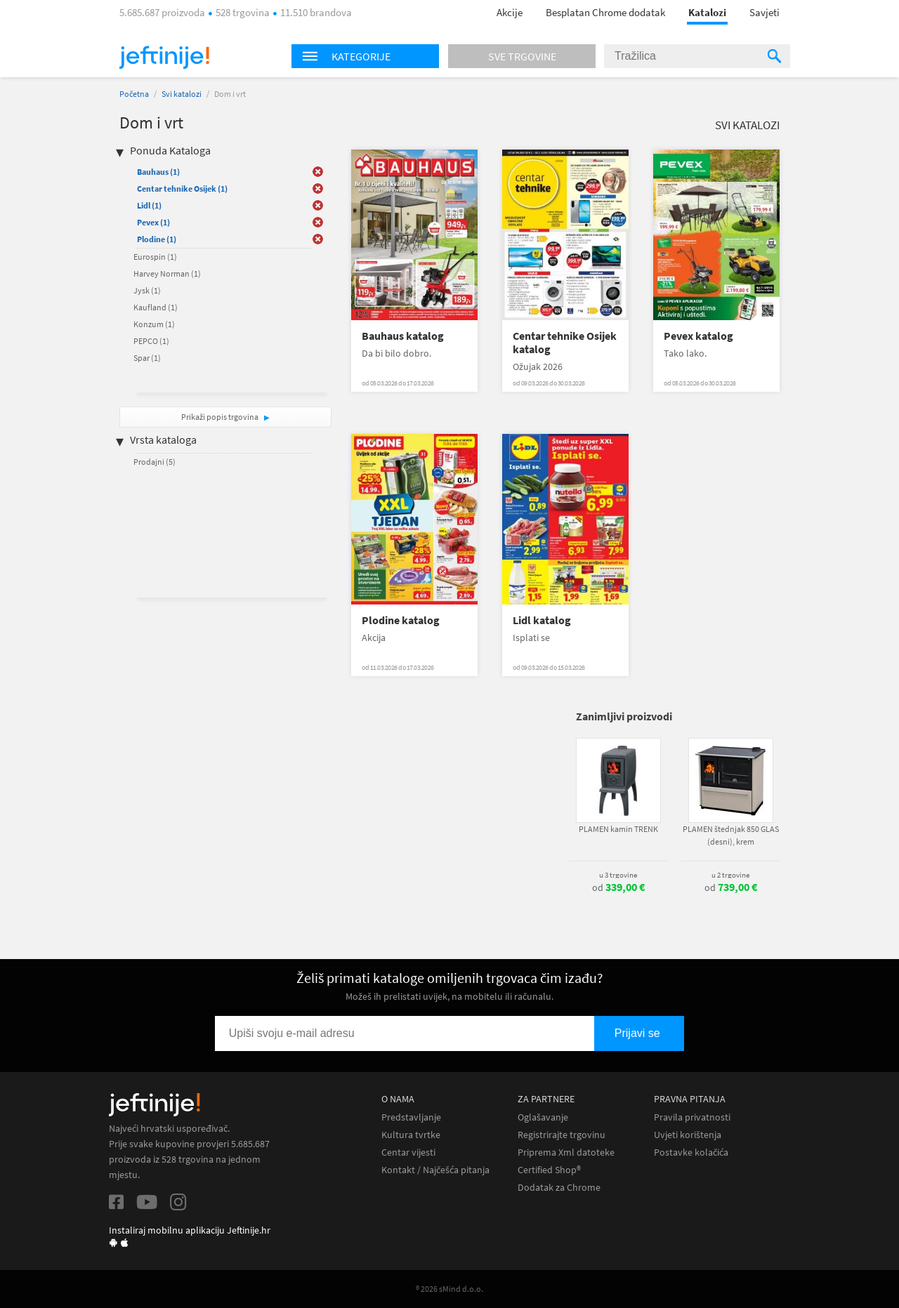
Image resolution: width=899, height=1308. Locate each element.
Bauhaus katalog (403, 336)
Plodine (156, 239)
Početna (134, 93)
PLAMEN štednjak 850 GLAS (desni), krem (731, 835)
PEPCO (151, 341)
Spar (147, 357)
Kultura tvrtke (410, 1135)
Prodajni (154, 461)
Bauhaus (158, 171)
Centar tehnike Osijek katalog (565, 342)
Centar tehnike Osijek (182, 188)
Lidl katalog (542, 620)
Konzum (154, 324)
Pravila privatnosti (692, 1117)
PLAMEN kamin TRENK (618, 829)
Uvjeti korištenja (687, 1135)
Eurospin (155, 256)
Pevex (153, 222)
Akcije (510, 12)
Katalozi (707, 12)
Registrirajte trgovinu (561, 1135)
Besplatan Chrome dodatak (605, 12)
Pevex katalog (698, 336)
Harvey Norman (167, 273)
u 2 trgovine (730, 875)
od (618, 887)
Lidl (149, 205)
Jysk (147, 290)
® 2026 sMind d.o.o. (449, 1288)
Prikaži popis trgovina (220, 416)
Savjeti (764, 12)
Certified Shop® (549, 1170)
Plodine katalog (401, 620)
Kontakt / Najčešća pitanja (435, 1170)
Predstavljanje (411, 1117)
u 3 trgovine (618, 875)
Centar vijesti (408, 1152)
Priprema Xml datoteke (566, 1152)
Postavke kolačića (691, 1152)
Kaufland (155, 307)
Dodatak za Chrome (559, 1188)
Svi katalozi (182, 93)
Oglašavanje (543, 1117)
